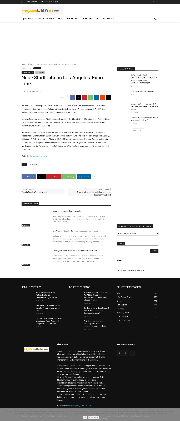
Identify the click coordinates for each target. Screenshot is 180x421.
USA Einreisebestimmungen (142, 91)
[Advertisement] (90, 41)
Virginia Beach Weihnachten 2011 (35, 192)
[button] (155, 19)
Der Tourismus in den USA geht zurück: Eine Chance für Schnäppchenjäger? (96, 310)
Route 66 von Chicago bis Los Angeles (67, 211)
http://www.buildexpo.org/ (37, 156)
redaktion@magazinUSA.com (79, 405)
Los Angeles (40, 64)
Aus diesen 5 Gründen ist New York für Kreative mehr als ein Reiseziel (48, 307)
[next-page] (27, 270)
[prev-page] (23, 270)
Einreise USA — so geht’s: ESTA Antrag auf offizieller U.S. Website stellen (144, 106)
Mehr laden (137, 130)
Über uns (93, 360)
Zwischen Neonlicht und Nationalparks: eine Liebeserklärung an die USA (47, 295)
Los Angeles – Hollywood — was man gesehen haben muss (75, 251)
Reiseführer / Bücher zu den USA (130, 270)
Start (23, 64)
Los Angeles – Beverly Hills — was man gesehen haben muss (75, 231)
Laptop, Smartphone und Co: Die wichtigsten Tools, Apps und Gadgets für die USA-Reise (49, 321)
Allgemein (25, 225)
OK (85, 417)
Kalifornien (30, 64)
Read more (93, 417)
